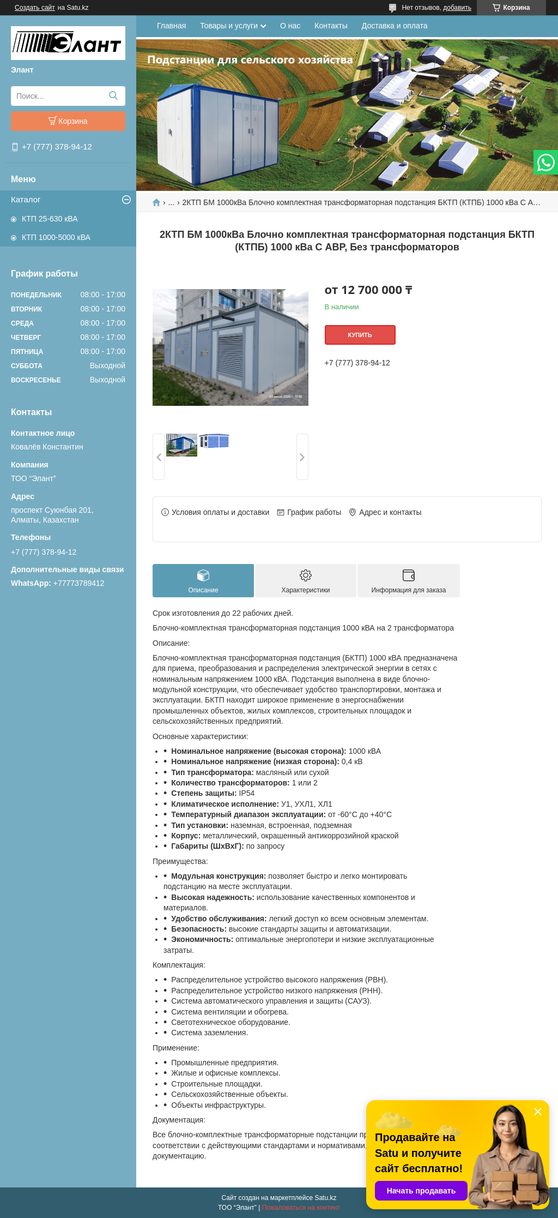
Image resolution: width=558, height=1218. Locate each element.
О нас (290, 25)
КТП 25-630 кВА (49, 218)
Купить (360, 335)
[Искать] (113, 96)
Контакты (330, 25)
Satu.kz (325, 1198)
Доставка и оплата (395, 25)
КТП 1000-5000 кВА (56, 237)
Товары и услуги (229, 25)
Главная (171, 25)
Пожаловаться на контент (301, 1207)
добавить (457, 7)
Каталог (26, 199)
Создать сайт (35, 7)
